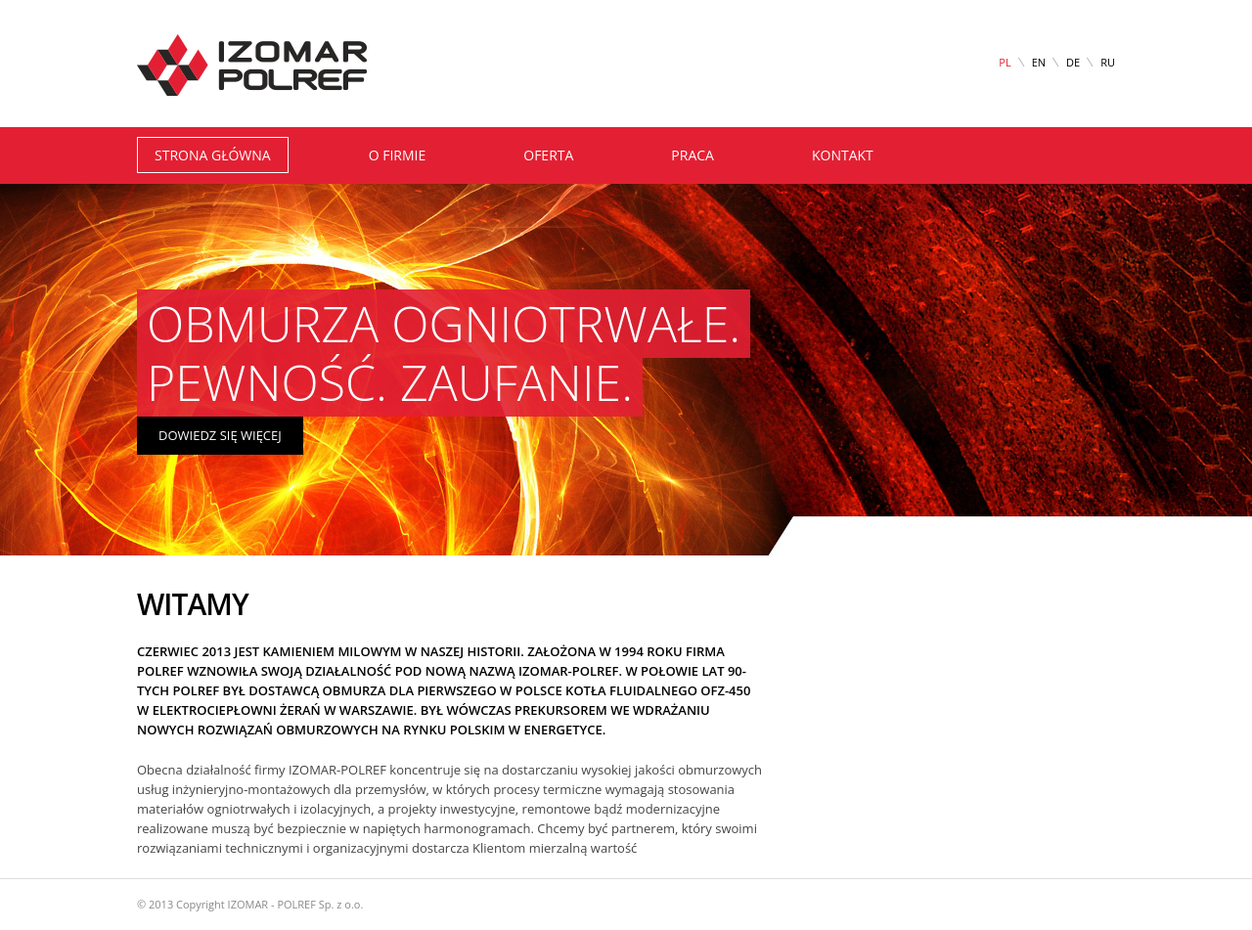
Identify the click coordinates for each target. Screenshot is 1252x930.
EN (1039, 62)
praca (692, 155)
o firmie (397, 155)
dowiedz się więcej (220, 435)
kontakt (842, 155)
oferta (548, 155)
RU (1107, 62)
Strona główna (213, 155)
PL (1004, 62)
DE (1073, 62)
